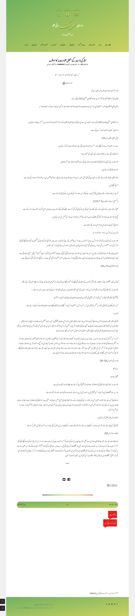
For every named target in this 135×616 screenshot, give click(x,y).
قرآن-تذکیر (92, 45)
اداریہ (99, 45)
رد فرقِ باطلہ (71, 45)
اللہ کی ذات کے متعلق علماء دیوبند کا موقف (67, 60)
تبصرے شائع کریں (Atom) (98, 593)
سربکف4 (68, 64)
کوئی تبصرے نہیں (50, 64)
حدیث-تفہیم (81, 45)
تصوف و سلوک (43, 45)
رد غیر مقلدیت (74, 64)
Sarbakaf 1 (61, 64)
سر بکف (67, 25)
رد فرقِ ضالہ (62, 45)
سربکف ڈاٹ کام (27, 608)
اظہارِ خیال (34, 45)
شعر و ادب (53, 45)
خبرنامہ (26, 45)
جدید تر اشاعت (22, 505)
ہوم (67, 505)
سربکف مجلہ (37, 604)
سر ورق (108, 45)
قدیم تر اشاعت (113, 505)
